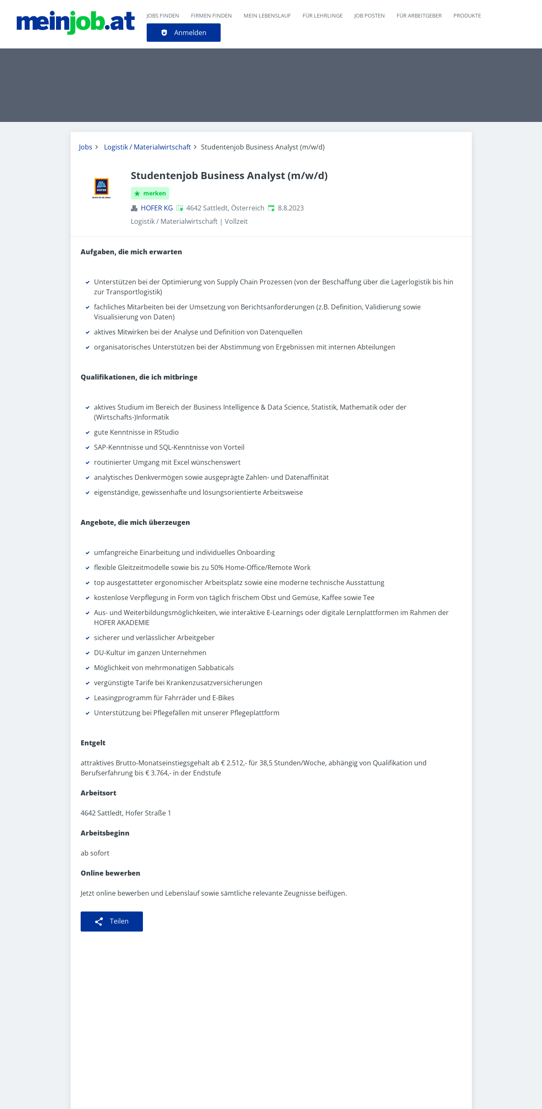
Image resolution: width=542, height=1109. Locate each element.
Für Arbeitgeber (419, 15)
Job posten (369, 15)
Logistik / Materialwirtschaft (147, 147)
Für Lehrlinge (323, 15)
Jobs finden (163, 15)
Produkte (467, 15)
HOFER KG (157, 208)
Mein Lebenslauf (267, 15)
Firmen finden (211, 15)
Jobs (85, 147)
